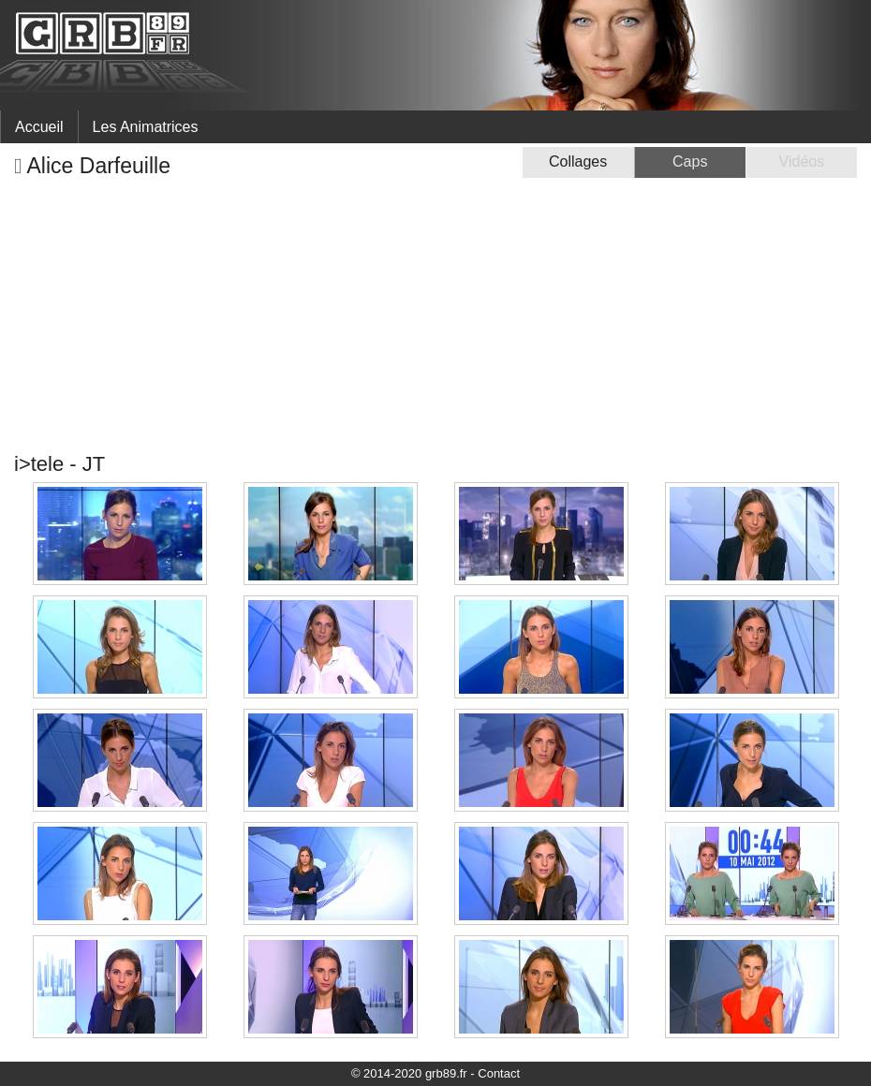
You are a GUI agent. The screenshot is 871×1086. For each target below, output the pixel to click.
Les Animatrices (146, 127)
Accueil (39, 127)
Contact (499, 1073)
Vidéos (802, 161)
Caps (689, 161)
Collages (578, 161)
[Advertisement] (435, 315)
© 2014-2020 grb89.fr (409, 1073)
